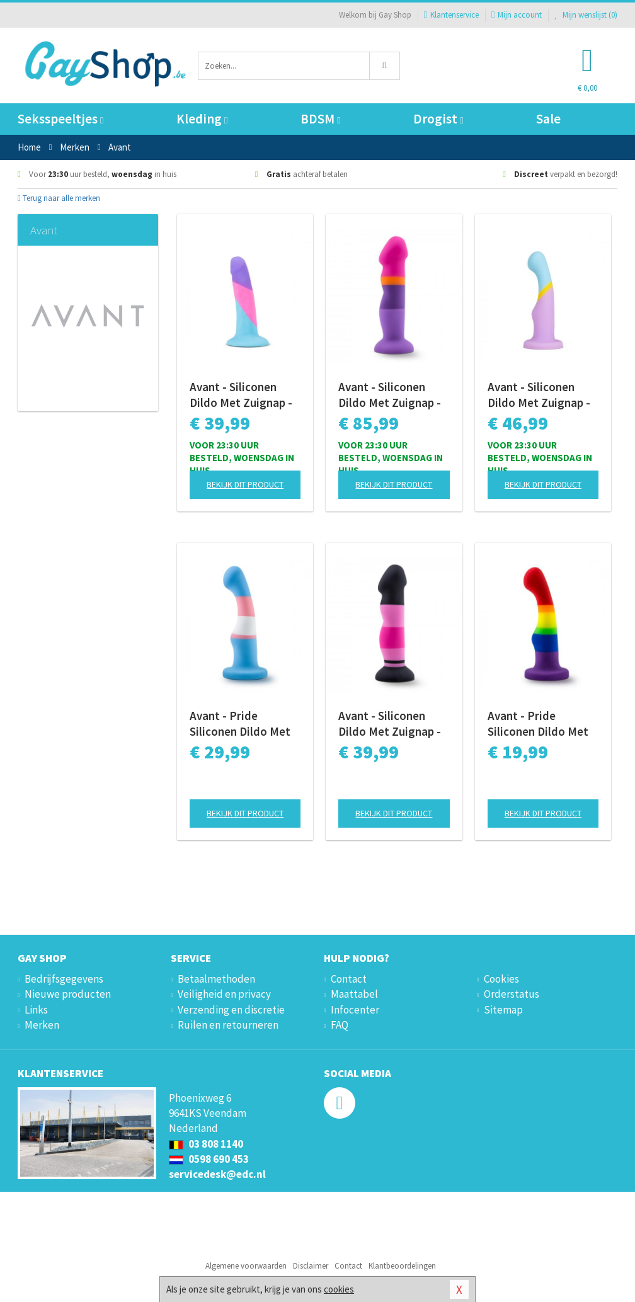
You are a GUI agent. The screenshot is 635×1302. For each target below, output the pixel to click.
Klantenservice (451, 14)
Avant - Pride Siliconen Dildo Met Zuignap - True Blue (240, 724)
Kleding (201, 118)
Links (36, 1010)
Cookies (501, 979)
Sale (548, 118)
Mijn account (516, 14)
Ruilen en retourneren (228, 1025)
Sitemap (503, 1010)
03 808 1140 (206, 1144)
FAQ (339, 1025)
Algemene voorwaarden (246, 1265)
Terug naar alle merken (59, 198)
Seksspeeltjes (60, 118)
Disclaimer (310, 1265)
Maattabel (354, 994)
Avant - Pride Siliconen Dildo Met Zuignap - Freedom (538, 724)
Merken (42, 1025)
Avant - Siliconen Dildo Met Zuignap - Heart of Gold (539, 395)
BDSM (320, 118)
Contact (349, 979)
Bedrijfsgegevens (64, 979)
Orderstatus (511, 994)
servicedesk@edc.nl (217, 1174)
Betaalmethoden (216, 979)
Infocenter (355, 1010)
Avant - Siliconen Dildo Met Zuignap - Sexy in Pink (389, 724)
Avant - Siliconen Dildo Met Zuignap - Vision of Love (241, 395)
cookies (339, 1289)
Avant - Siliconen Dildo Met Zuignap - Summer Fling (389, 395)
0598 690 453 (209, 1159)
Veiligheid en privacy (224, 994)
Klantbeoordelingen (402, 1265)
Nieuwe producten (68, 994)
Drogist (438, 118)
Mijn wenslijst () (585, 14)
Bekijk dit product (245, 484)
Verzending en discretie (231, 1010)
